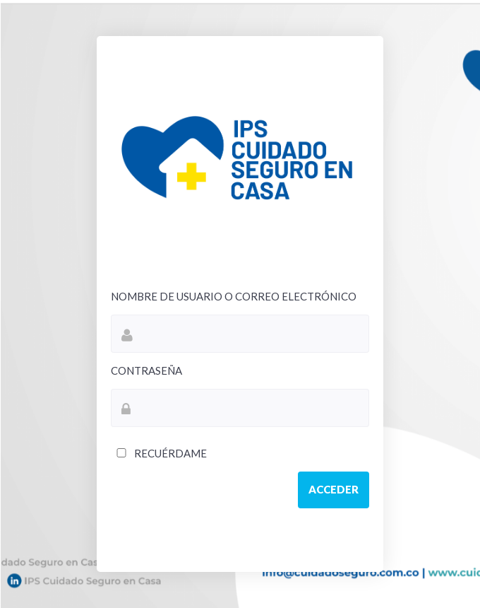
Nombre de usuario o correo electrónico (233, 296)
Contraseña (146, 370)
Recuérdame (159, 453)
